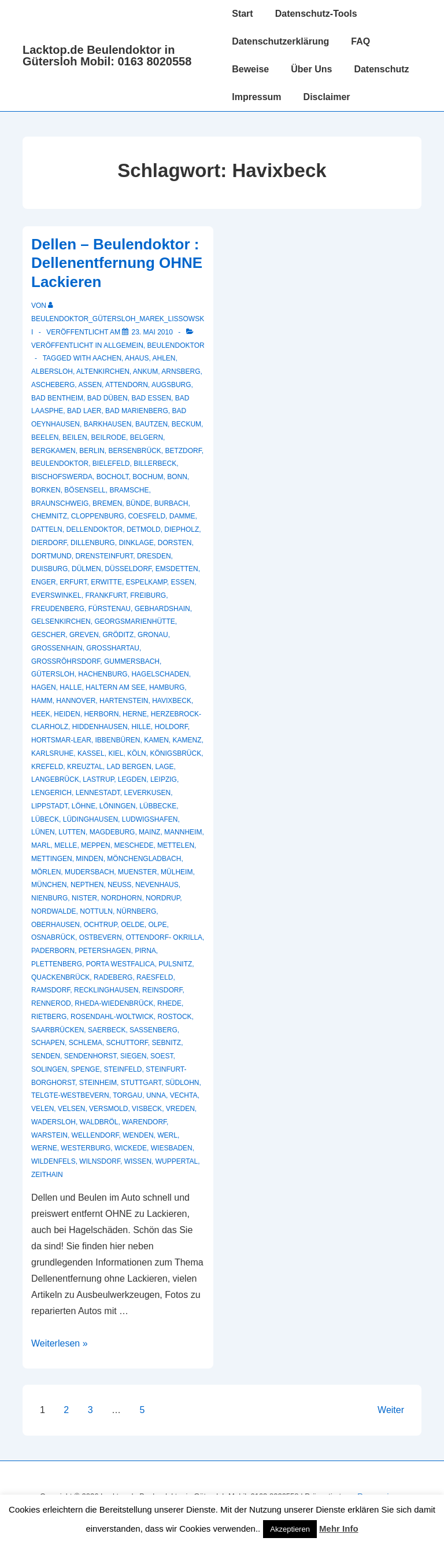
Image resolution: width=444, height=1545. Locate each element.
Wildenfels (53, 1161)
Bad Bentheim (57, 398)
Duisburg (49, 569)
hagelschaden (159, 674)
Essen (182, 582)
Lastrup (98, 779)
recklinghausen (106, 990)
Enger (43, 582)
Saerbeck (106, 1030)
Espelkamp (146, 582)
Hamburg (166, 687)
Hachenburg (102, 674)
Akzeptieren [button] (290, 1529)
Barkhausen (108, 424)
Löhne (83, 806)
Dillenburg (93, 543)
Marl (40, 845)
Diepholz (181, 529)
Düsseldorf (128, 569)
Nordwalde (53, 911)
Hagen (43, 687)
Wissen (137, 1161)
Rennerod (51, 1003)
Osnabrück (53, 937)
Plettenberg (56, 964)
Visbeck (147, 1109)
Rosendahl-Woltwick (112, 1017)
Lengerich (51, 793)
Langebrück (55, 779)
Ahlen (163, 358)
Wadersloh (53, 1122)
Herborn (101, 714)
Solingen (49, 1069)
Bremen (107, 503)
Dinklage (136, 543)
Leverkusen (147, 793)
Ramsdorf (50, 990)
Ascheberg (53, 385)
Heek (40, 714)
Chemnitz (49, 516)
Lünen (43, 832)
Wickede (130, 1148)
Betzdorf (183, 451)
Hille (140, 727)
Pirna (145, 951)
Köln (136, 753)
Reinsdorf (162, 990)
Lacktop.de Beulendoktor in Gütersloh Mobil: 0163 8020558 (107, 55)
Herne (135, 714)
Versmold (108, 1109)
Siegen (133, 1056)
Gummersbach (132, 661)
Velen (42, 1109)
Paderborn (53, 951)
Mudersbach (89, 872)
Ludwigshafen (150, 819)
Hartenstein (123, 701)
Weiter (391, 1410)
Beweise (250, 69)
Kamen (156, 740)
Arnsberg (180, 371)
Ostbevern (100, 937)
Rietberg (48, 1017)
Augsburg (171, 385)
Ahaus (137, 358)
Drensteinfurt (104, 556)
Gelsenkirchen (61, 621)
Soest (161, 1056)
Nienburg (49, 898)
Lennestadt (98, 793)
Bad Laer (84, 411)
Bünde (138, 503)
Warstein (49, 1135)
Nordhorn (121, 898)
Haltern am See (115, 687)
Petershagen (105, 951)
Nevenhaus (157, 885)
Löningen (117, 806)
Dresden (154, 556)
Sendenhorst (90, 1056)
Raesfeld (154, 977)
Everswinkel (56, 595)
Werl (167, 1135)
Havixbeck (171, 701)
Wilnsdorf (99, 1161)
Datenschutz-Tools (316, 14)
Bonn (177, 477)
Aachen (106, 358)
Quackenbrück (60, 977)
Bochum (147, 477)
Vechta (184, 1095)
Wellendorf (95, 1135)
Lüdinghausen (90, 819)
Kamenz (187, 740)
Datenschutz (381, 69)
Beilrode (108, 437)
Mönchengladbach (144, 859)
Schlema (85, 1043)
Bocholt (113, 477)
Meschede (133, 845)
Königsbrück (175, 753)
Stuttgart (141, 1083)
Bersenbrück (134, 451)
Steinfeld (122, 1069)
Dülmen (86, 569)
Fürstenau (109, 609)
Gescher (48, 635)
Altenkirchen (103, 371)
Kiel (115, 753)
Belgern (146, 437)
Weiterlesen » (59, 1343)
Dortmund (51, 556)
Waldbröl (99, 1122)
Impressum (256, 97)
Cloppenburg (97, 516)
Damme (182, 516)
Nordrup (163, 898)
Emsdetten (177, 569)
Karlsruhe (52, 753)
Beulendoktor (176, 345)
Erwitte (106, 582)
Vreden (180, 1109)
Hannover (75, 701)
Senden (45, 1056)
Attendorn (126, 385)
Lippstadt (49, 806)
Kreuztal (85, 767)
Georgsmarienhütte (134, 621)
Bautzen (151, 424)
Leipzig (163, 779)
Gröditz (118, 635)
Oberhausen (55, 925)
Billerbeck (155, 463)
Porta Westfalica (120, 964)
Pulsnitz (175, 964)
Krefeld (47, 767)
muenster (137, 872)
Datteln (46, 529)
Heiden (67, 714)
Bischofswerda (61, 477)
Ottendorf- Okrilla (163, 937)
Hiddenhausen (100, 727)
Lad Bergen (129, 767)
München (48, 885)
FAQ (360, 41)
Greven (84, 635)
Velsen (71, 1109)
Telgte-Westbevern (70, 1095)
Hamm (42, 701)
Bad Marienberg (136, 411)
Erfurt (73, 582)
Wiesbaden (172, 1148)
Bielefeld (111, 463)
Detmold (144, 529)
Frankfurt (105, 595)
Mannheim (183, 832)
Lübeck (45, 819)
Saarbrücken (57, 1030)
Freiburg (148, 595)
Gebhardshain (162, 609)
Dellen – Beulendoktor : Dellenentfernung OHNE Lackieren (116, 263)
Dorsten (175, 543)
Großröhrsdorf (65, 661)
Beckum (186, 424)
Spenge (85, 1069)
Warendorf (144, 1122)
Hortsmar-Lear (61, 740)
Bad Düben (107, 398)
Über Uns (311, 69)
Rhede (169, 1003)
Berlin (91, 451)
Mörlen (46, 872)
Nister (84, 898)
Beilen (74, 437)
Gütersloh (53, 674)
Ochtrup (100, 925)
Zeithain (47, 1175)
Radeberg (113, 977)
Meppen (95, 845)
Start (242, 14)
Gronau (153, 635)
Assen (90, 385)
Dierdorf (48, 543)
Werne (44, 1148)
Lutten (72, 832)
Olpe (158, 925)
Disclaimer (327, 97)
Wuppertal (177, 1161)
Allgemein (123, 345)
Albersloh (52, 371)
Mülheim (177, 872)
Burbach (171, 503)
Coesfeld (146, 516)
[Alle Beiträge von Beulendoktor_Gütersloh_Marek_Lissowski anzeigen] (117, 318)
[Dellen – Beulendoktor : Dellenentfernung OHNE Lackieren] (151, 332)
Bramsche (129, 490)
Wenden (138, 1135)
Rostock (174, 1017)
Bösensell (84, 490)
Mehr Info (338, 1528)
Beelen (44, 437)
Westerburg (85, 1148)
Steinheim (98, 1083)
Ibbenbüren (117, 740)
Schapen (48, 1043)
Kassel (91, 753)
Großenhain (57, 648)
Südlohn (182, 1083)
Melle (65, 845)
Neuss (119, 885)
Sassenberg (153, 1030)
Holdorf (170, 727)
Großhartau (112, 648)
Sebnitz (167, 1043)
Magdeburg (112, 832)
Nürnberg (137, 911)
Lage (165, 767)
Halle (71, 687)
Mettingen (51, 859)
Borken (46, 490)
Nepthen (87, 885)
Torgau (127, 1095)
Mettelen (175, 845)
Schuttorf (126, 1043)
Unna (156, 1095)
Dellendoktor (94, 529)
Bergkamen (53, 451)
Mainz (149, 832)
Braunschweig (59, 503)
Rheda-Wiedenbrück (114, 1003)
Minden (89, 859)
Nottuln (96, 911)
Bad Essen (151, 398)
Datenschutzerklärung (280, 41)
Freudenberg (57, 609)
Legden (132, 779)
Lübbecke (157, 806)
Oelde (133, 925)
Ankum (145, 371)
